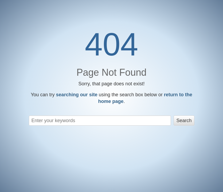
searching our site (76, 94)
